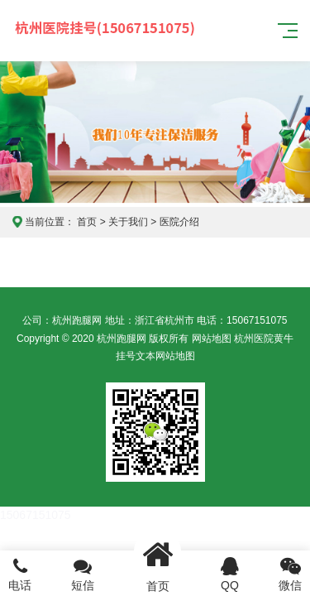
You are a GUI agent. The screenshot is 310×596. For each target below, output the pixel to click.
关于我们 (128, 222)
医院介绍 (179, 222)
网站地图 (211, 338)
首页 (87, 222)
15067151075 (35, 515)
